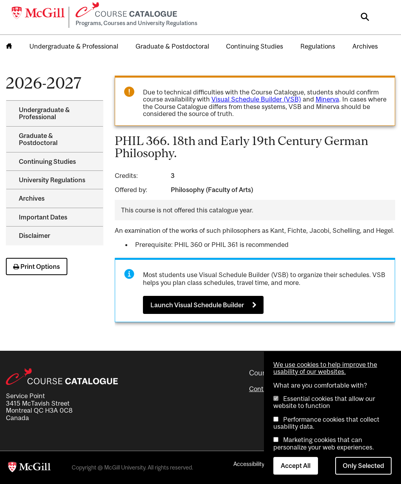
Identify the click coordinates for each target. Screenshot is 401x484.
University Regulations (52, 180)
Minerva (327, 99)
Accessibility (248, 463)
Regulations (317, 46)
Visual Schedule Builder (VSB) (256, 99)
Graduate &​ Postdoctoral (38, 139)
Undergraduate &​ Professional (44, 113)
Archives (365, 46)
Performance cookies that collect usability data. (326, 422)
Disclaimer (34, 235)
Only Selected (363, 465)
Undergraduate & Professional (73, 46)
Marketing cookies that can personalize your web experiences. (323, 443)
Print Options (36, 266)
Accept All (296, 465)
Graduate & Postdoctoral (172, 46)
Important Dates (43, 217)
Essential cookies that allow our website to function (324, 402)
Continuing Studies (254, 46)
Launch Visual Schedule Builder (197, 305)
